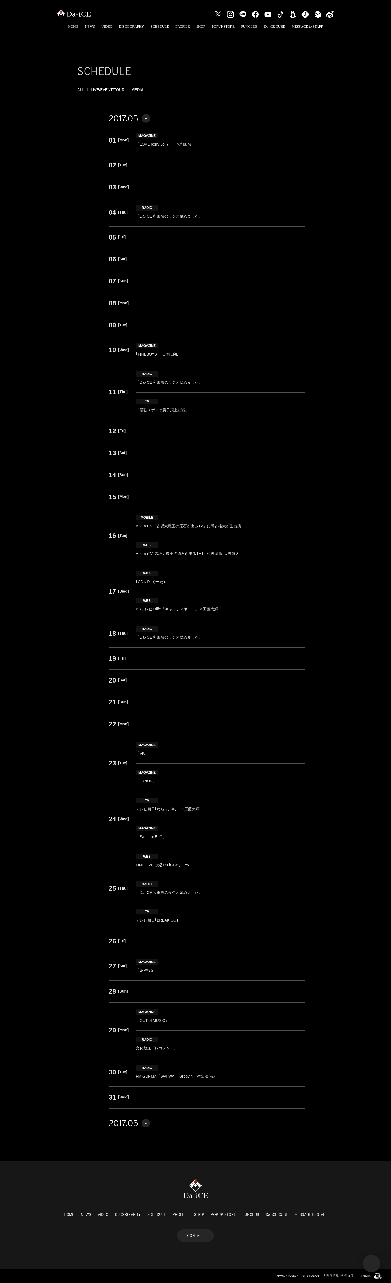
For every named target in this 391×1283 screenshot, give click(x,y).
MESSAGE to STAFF (307, 26)
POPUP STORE (223, 26)
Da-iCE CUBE (274, 26)
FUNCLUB (249, 26)
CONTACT (195, 1235)
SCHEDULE (159, 26)
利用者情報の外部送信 (339, 1275)
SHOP (200, 26)
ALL (80, 90)
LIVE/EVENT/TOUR (107, 90)
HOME (73, 26)
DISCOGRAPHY (131, 26)
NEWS (90, 26)
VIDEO (106, 26)
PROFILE (182, 26)
